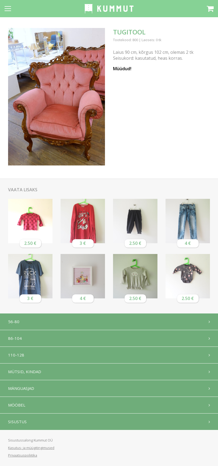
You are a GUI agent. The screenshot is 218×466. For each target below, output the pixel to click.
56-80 (13, 321)
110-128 (16, 355)
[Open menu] (7, 8)
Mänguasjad (21, 388)
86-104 (15, 338)
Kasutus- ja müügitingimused (31, 447)
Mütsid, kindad (24, 371)
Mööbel (16, 405)
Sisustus (17, 421)
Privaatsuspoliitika (22, 455)
